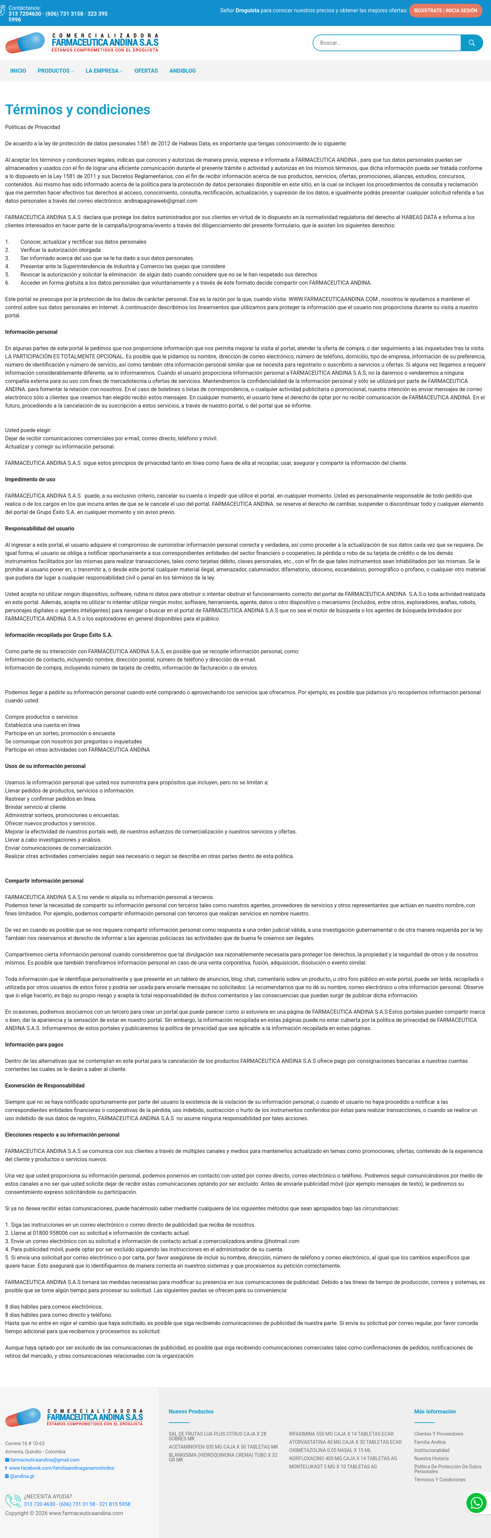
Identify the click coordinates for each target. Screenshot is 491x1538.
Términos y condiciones (440, 1479)
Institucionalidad (431, 1450)
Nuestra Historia (431, 1458)
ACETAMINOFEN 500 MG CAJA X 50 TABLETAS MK (223, 1446)
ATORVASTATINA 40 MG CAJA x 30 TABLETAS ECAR (345, 1442)
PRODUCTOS (56, 71)
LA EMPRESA (104, 71)
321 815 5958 (115, 1504)
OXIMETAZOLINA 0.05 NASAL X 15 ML (330, 1450)
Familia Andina (430, 1442)
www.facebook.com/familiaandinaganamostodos (59, 1468)
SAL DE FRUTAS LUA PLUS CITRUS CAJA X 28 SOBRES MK (217, 1436)
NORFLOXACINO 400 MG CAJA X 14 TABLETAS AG (343, 1458)
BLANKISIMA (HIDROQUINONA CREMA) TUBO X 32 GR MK (223, 1457)
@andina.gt (19, 1476)
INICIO (18, 71)
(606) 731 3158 (64, 14)
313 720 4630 (39, 1504)
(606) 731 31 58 (77, 1504)
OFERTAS (146, 71)
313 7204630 (25, 14)
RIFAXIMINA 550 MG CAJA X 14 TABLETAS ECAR (341, 1434)
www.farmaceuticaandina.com (85, 1513)
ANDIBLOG (182, 71)
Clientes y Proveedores (438, 1434)
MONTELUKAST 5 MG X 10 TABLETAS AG (333, 1466)
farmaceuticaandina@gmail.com (42, 1460)
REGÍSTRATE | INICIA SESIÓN (445, 10)
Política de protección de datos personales (447, 1469)
